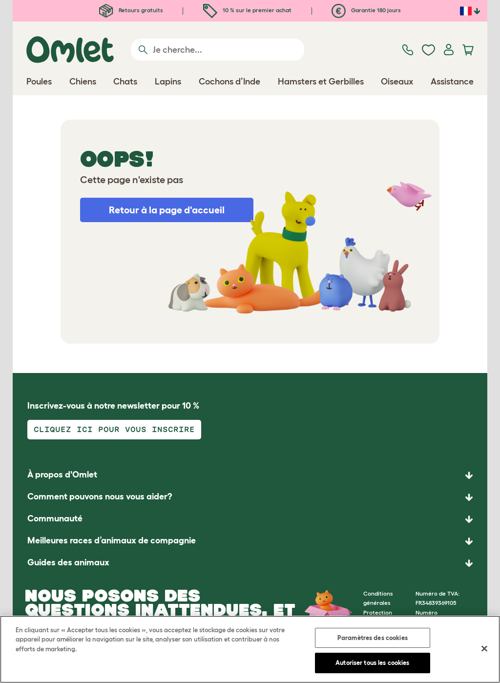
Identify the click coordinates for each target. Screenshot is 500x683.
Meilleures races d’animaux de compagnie (111, 540)
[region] (250, 649)
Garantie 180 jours (366, 10)
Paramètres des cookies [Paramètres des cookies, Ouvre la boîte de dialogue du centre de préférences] (372, 638)
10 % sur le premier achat (247, 10)
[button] (250, 563)
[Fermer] (484, 648)
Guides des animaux (68, 562)
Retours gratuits (131, 10)
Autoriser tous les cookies (372, 662)
